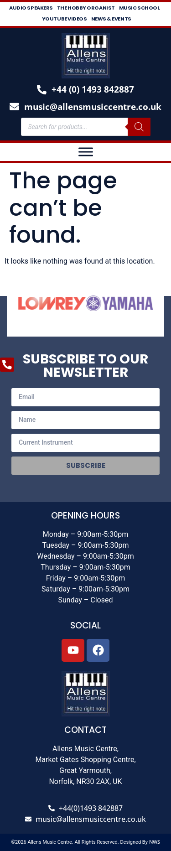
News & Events (111, 18)
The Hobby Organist (86, 7)
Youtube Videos (64, 18)
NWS (154, 841)
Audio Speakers (31, 7)
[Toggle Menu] (85, 151)
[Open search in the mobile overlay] (85, 127)
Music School (139, 7)
